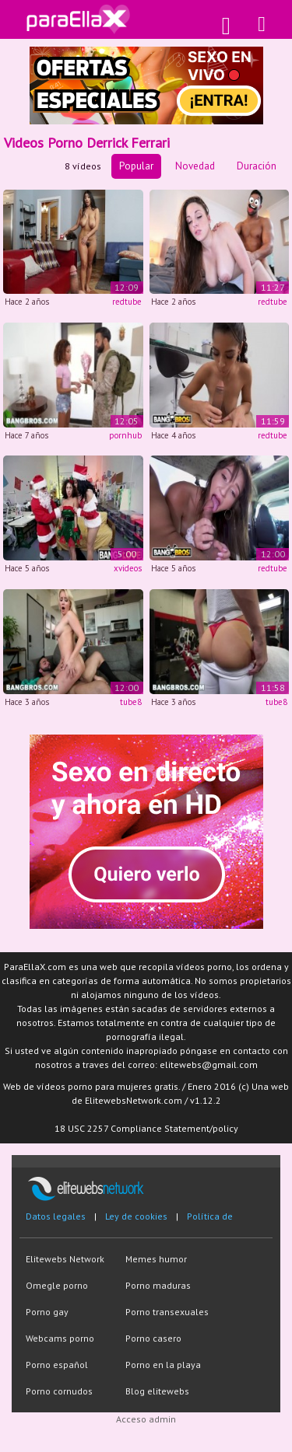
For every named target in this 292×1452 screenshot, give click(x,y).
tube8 (131, 701)
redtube (127, 301)
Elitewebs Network (65, 1259)
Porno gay (47, 1312)
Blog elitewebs (157, 1391)
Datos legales (56, 1216)
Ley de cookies (136, 1216)
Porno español (57, 1364)
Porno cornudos (59, 1391)
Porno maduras (158, 1285)
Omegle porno (57, 1285)
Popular (136, 166)
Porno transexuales (167, 1312)
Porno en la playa (163, 1364)
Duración (256, 166)
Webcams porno (60, 1338)
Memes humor (156, 1259)
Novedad (195, 166)
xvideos (128, 568)
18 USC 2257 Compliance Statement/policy (146, 1128)
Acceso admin (146, 1419)
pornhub (125, 435)
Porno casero (153, 1338)
